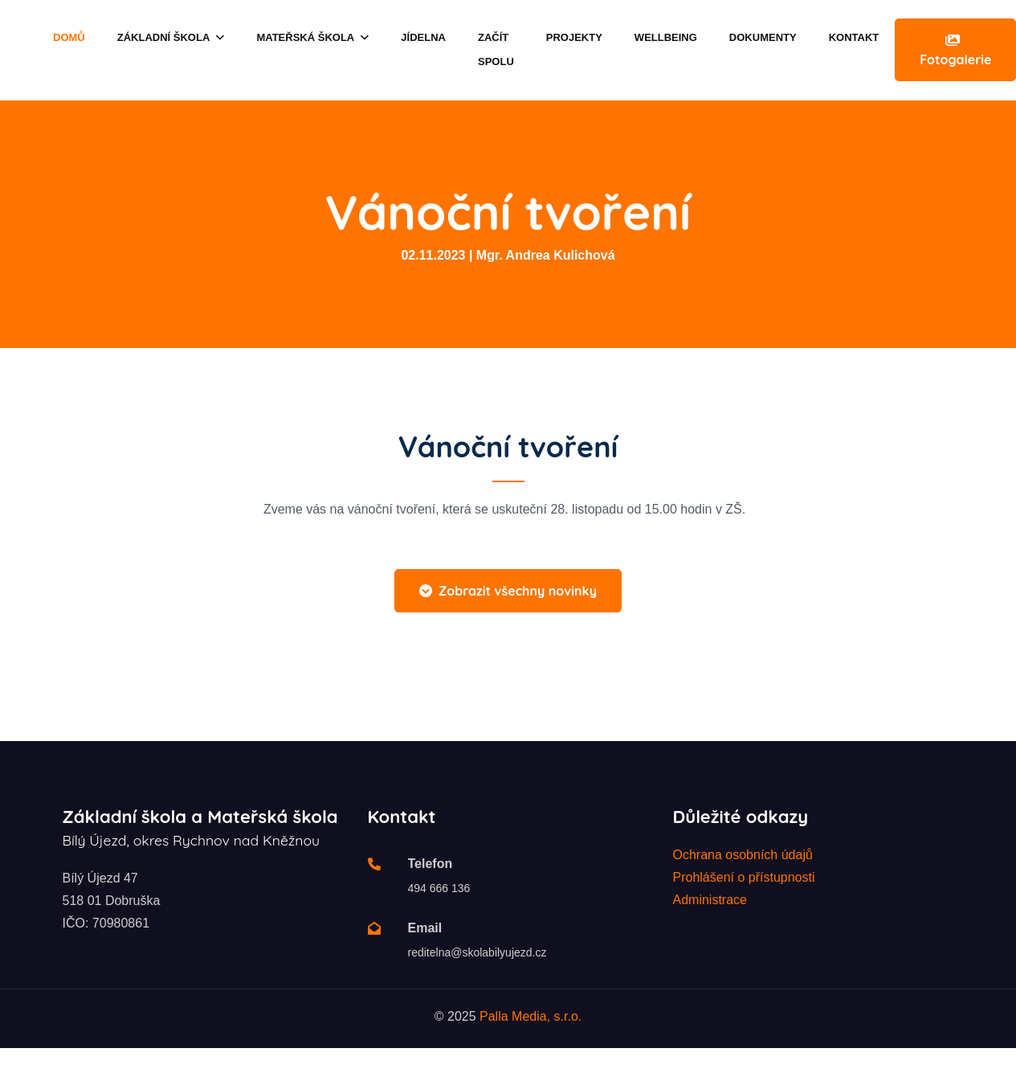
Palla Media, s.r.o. (530, 1016)
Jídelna (423, 37)
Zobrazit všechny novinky (508, 591)
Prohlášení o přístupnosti (744, 877)
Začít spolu (496, 49)
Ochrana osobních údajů (743, 855)
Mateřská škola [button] (312, 37)
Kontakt (854, 37)
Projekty (574, 37)
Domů (69, 37)
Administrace (710, 900)
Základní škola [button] (171, 37)
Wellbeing (665, 37)
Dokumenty (763, 37)
